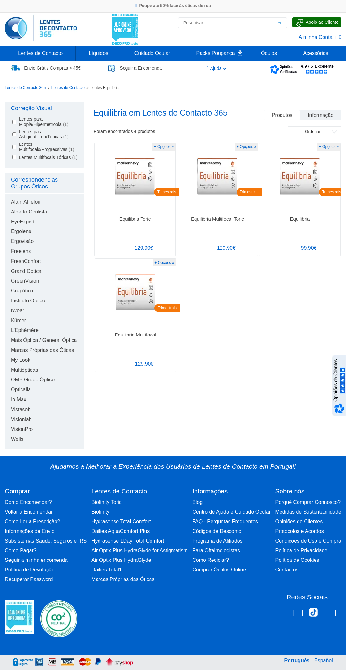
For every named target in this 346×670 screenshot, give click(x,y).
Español (323, 660)
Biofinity (100, 512)
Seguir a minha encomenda (36, 560)
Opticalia (21, 389)
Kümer (18, 320)
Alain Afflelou (25, 201)
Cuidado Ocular (152, 53)
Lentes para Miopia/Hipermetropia (43, 122)
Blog (197, 502)
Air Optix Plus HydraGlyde (121, 560)
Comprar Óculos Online (219, 569)
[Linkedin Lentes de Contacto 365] (325, 613)
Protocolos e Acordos (299, 531)
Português (296, 660)
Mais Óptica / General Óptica (44, 340)
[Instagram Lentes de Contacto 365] (301, 613)
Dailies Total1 (106, 569)
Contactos (286, 569)
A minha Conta (316, 37)
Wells (17, 439)
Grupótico (22, 290)
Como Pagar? (21, 550)
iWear (17, 310)
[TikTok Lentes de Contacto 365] (313, 614)
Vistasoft (20, 409)
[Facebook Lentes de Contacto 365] (292, 613)
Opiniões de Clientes (299, 521)
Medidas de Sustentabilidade (308, 512)
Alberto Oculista (29, 211)
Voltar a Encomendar (29, 512)
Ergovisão (22, 241)
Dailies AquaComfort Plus (120, 531)
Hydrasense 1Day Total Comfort (127, 541)
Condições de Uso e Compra (308, 541)
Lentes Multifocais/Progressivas (46, 147)
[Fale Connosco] (316, 22)
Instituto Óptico (28, 300)
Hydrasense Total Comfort (121, 521)
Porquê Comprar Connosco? (308, 502)
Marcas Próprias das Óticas (42, 350)
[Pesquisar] (279, 23)
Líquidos (98, 53)
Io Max (18, 399)
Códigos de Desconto (216, 531)
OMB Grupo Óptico (33, 379)
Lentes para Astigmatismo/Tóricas (44, 134)
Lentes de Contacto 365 (25, 87)
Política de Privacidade (301, 550)
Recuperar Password (29, 579)
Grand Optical (27, 271)
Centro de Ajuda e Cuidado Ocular (231, 512)
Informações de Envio (30, 531)
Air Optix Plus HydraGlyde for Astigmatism (139, 550)
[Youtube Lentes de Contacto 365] (334, 613)
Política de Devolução (30, 569)
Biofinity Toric (106, 502)
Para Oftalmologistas (216, 550)
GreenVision (25, 280)
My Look (20, 360)
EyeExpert (23, 221)
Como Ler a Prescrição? (32, 521)
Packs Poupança (215, 53)
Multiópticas (24, 370)
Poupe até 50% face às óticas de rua (173, 5)
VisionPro (22, 429)
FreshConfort (26, 261)
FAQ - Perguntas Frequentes (225, 521)
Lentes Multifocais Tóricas (48, 157)
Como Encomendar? (28, 502)
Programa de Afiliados (217, 541)
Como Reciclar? (210, 560)
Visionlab (21, 419)
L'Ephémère (25, 330)
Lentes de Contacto (40, 53)
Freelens (21, 251)
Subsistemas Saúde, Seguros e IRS (46, 541)
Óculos (269, 53)
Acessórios (315, 53)
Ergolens (21, 231)
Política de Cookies (297, 560)
